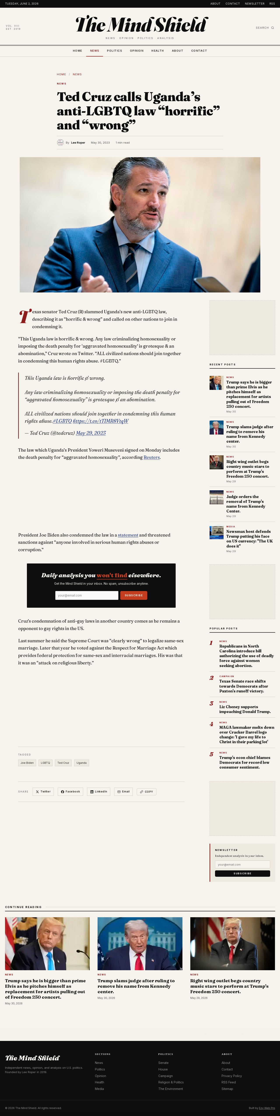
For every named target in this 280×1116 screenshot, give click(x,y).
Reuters (152, 457)
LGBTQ (45, 762)
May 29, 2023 (91, 433)
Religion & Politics (171, 1082)
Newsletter (254, 3)
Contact (233, 3)
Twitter (43, 791)
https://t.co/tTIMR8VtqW (100, 421)
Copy (146, 791)
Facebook (70, 791)
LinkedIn (98, 791)
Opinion (137, 50)
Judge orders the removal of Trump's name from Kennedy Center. (245, 504)
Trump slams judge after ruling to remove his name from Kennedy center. (249, 434)
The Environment (170, 1089)
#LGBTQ (62, 421)
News (94, 50)
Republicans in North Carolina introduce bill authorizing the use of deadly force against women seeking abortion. (246, 656)
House (163, 1069)
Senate (163, 1063)
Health (157, 50)
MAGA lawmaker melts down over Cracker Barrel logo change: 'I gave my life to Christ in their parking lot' (246, 734)
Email (123, 791)
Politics (114, 50)
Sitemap (227, 1089)
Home (77, 50)
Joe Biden (27, 762)
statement (128, 535)
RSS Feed (229, 1082)
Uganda (82, 762)
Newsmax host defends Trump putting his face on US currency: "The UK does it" (249, 538)
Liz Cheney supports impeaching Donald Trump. (245, 709)
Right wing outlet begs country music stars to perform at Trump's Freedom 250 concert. (247, 469)
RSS (272, 3)
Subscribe (134, 595)
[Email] (86, 595)
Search (265, 27)
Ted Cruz (63, 762)
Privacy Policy (232, 1076)
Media (99, 1089)
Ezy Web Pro (267, 1108)
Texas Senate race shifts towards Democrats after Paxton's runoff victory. (243, 686)
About (215, 3)
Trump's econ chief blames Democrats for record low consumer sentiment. (244, 762)
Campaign (165, 1076)
